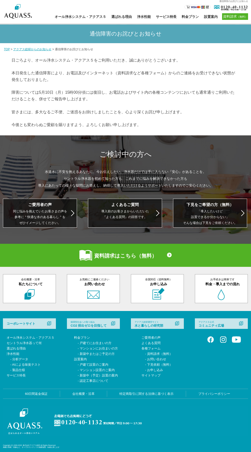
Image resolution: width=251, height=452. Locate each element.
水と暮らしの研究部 (149, 324)
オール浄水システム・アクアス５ (80, 17)
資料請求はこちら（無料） (125, 255)
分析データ (20, 359)
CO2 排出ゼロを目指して (89, 324)
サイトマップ (151, 375)
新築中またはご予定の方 (97, 354)
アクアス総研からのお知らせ (32, 49)
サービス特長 (166, 17)
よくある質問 (151, 343)
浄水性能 (144, 17)
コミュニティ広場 (211, 324)
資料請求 (235, 16)
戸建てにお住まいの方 (96, 343)
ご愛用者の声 (151, 337)
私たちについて (31, 282)
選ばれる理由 (121, 17)
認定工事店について (94, 381)
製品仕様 (18, 370)
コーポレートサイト (21, 323)
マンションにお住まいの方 (99, 348)
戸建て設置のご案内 (94, 364)
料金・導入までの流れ (222, 282)
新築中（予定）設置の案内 (99, 375)
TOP (7, 49)
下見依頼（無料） (160, 364)
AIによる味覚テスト (26, 364)
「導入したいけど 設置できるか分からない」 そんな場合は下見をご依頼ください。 (210, 214)
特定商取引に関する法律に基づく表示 (146, 394)
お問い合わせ (94, 282)
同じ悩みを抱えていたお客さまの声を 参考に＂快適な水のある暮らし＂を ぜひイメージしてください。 (40, 214)
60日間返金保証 (36, 394)
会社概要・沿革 (83, 394)
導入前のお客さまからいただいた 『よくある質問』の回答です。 (125, 211)
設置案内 (211, 17)
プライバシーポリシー (214, 394)
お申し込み (158, 282)
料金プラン (190, 17)
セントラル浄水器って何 (24, 343)
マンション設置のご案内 (97, 370)
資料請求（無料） (160, 354)
